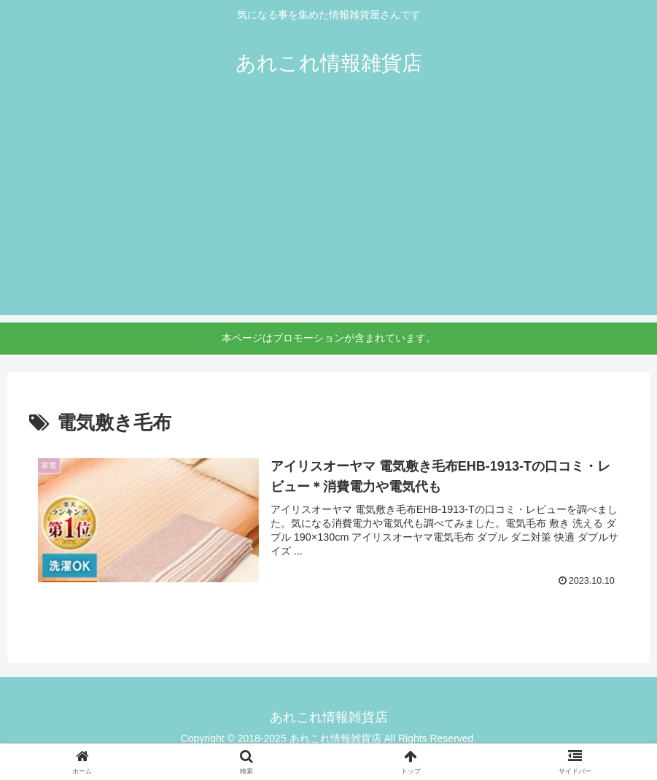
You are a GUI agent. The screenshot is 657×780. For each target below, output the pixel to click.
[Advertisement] (328, 213)
